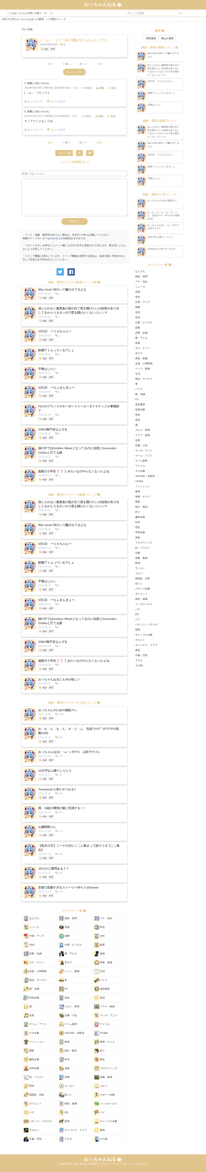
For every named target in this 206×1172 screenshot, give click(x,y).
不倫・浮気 (32, 1139)
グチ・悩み (103, 918)
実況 (99, 927)
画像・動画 (103, 1077)
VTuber (101, 1033)
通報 (100, 87)
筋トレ (65, 1095)
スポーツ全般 (104, 1095)
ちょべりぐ (33, 101)
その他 (101, 1139)
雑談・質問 (48, 49)
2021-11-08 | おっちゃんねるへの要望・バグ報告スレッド (34, 19)
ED (63, 1112)
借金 (64, 997)
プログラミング (105, 1068)
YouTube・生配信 (71, 1033)
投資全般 (31, 997)
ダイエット (32, 1103)
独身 (99, 953)
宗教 (64, 1077)
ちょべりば (56, 101)
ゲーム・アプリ (35, 1024)
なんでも (31, 918)
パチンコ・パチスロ (37, 1121)
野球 (28, 1086)
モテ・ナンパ (33, 962)
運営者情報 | (66, 1163)
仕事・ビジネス (70, 944)
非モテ (65, 962)
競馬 (64, 1121)
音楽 (28, 1015)
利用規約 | (94, 1163)
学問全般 (31, 1068)
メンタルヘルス (105, 1103)
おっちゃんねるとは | (135, 1163)
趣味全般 (31, 1059)
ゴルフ (101, 1086)
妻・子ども (68, 953)
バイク (101, 980)
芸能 (64, 927)
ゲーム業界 (68, 1024)
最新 (99, 63)
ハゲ (28, 1112)
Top (24, 29)
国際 (64, 936)
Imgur (53, 238)
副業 (99, 944)
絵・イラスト (33, 1077)
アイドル (102, 1024)
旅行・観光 (68, 1050)
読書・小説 (68, 1015)
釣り (99, 1050)
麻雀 (64, 1042)
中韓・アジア (33, 936)
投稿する (74, 221)
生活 (99, 971)
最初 (50, 63)
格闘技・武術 (33, 1095)
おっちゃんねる (103, 4)
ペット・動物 (69, 971)
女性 (99, 936)
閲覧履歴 (151, 38)
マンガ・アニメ (105, 1015)
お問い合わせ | (81, 1163)
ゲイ (99, 1112)
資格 (64, 1068)
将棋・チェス (104, 1042)
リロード (64, 153)
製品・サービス (35, 980)
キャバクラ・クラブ (73, 1130)
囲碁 (28, 1050)
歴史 (99, 1059)
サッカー (67, 1086)
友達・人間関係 (35, 971)
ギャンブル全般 (105, 1121)
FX (63, 989)
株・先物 (31, 989)
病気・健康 (68, 1103)
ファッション (33, 1042)
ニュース (31, 927)
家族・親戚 (103, 962)
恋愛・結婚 (32, 953)
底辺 (99, 997)
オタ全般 (31, 1033)
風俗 (99, 1130)
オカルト (31, 1130)
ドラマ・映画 (104, 1006)
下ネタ (65, 1139)
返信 (112, 87)
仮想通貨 (102, 989)
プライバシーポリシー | (112, 1163)
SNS (29, 944)
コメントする (74, 72)
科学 (64, 1059)
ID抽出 (87, 87)
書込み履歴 (167, 38)
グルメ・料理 (69, 1006)
